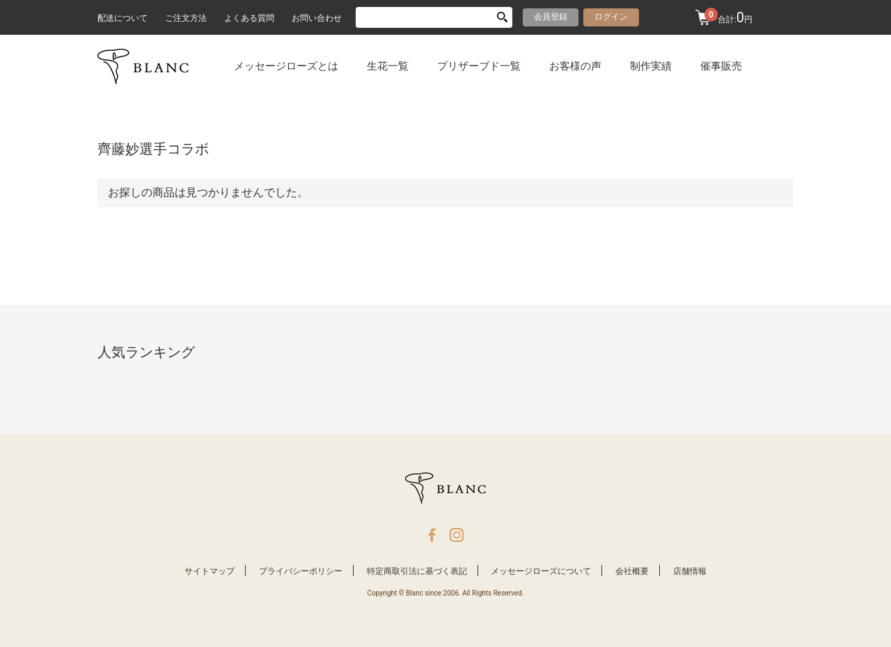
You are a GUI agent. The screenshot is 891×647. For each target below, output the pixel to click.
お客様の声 (575, 66)
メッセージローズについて (541, 571)
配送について (122, 18)
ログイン (611, 17)
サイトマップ (209, 571)
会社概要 (632, 571)
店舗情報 (690, 571)
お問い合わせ (317, 18)
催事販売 (721, 66)
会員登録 (550, 17)
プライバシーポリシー (300, 571)
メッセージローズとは (286, 66)
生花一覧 (388, 66)
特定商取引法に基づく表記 (417, 571)
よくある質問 (249, 18)
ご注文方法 (186, 18)
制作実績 (651, 66)
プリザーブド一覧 (479, 66)
